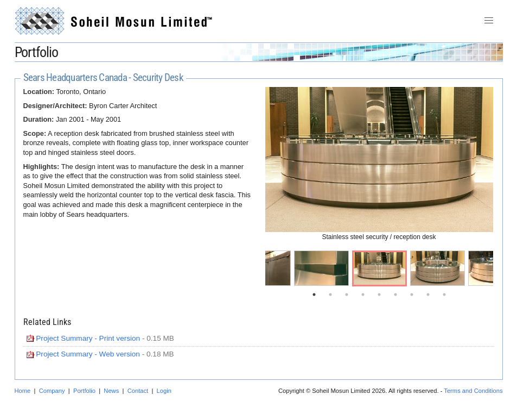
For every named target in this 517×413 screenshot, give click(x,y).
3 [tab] (346, 294)
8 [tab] (428, 294)
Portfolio (84, 390)
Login (164, 390)
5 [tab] (379, 294)
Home (23, 390)
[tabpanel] (379, 268)
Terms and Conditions (473, 390)
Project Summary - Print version (88, 338)
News (111, 390)
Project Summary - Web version (88, 354)
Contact (138, 390)
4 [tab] (363, 294)
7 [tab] (411, 294)
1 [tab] (314, 294)
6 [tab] (395, 294)
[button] (489, 21)
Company (52, 390)
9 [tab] (444, 294)
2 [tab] (330, 294)
